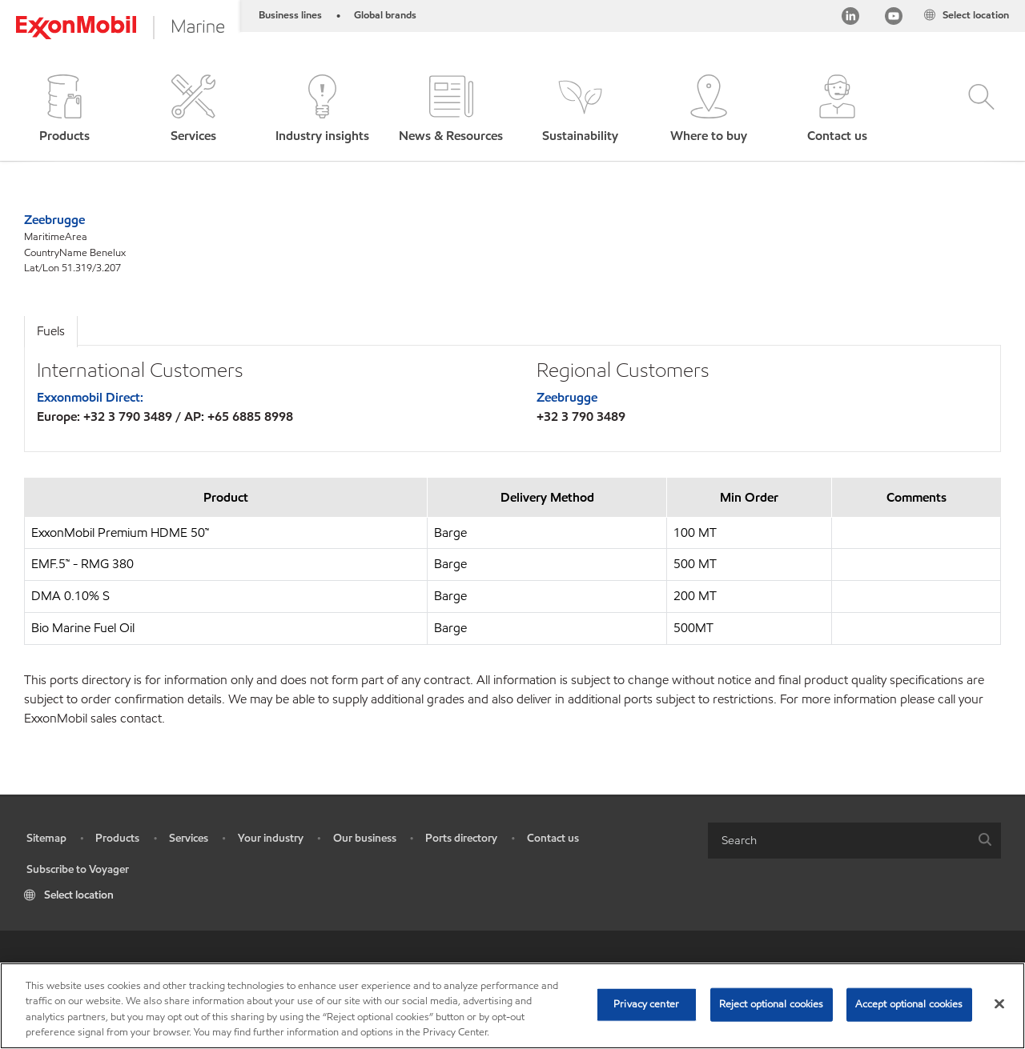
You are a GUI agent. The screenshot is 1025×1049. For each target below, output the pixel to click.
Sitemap (46, 838)
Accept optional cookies (909, 1004)
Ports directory (461, 838)
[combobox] (854, 841)
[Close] (999, 1003)
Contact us (553, 838)
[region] (512, 1006)
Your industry (270, 838)
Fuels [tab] (51, 330)
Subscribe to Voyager (77, 869)
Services (188, 838)
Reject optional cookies (771, 1004)
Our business (364, 838)
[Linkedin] (850, 18)
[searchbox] (838, 841)
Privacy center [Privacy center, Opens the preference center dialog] (646, 1004)
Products (117, 838)
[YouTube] (893, 18)
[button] (64, 110)
